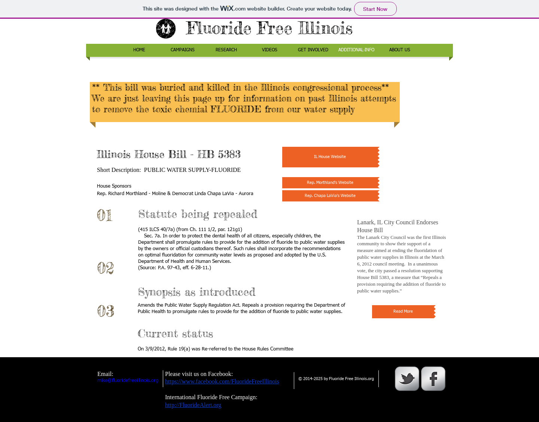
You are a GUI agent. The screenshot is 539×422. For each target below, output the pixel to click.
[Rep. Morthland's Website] (330, 182)
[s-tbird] (407, 379)
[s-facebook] (433, 379)
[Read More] (403, 311)
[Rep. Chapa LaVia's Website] (330, 195)
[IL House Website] (330, 157)
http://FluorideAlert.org (193, 405)
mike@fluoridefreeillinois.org (127, 380)
